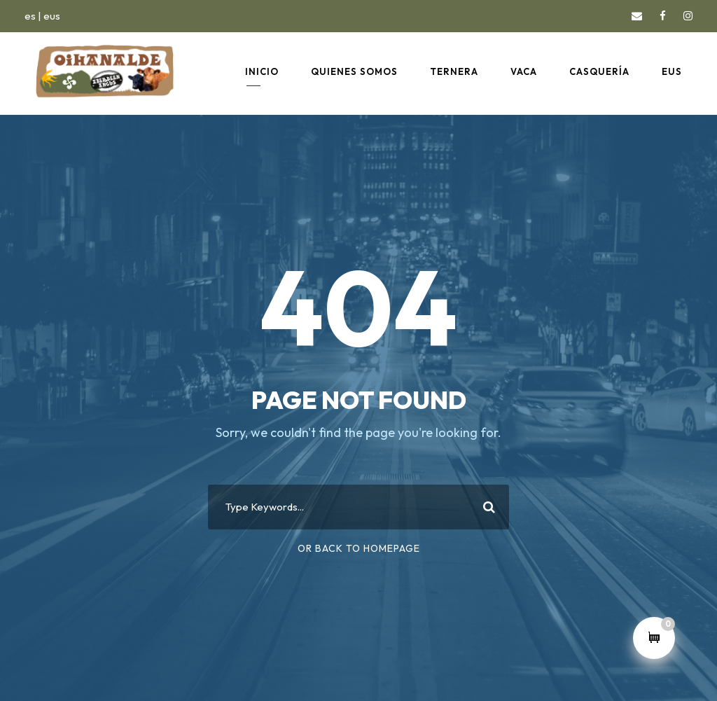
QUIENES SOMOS (354, 71)
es (30, 15)
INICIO (262, 71)
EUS (672, 71)
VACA (523, 71)
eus (51, 15)
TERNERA (454, 71)
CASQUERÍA (599, 71)
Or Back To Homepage (359, 548)
